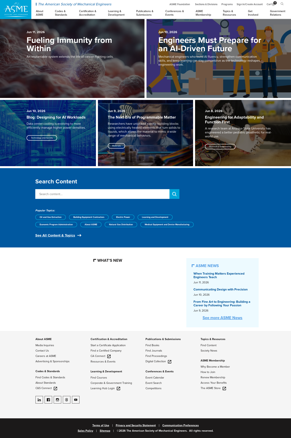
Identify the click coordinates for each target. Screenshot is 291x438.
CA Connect (101, 356)
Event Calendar (155, 377)
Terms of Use (100, 425)
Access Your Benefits (214, 382)
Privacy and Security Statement (136, 425)
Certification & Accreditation (109, 339)
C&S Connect (46, 388)
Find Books (152, 345)
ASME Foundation (179, 4)
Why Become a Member (215, 366)
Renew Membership (213, 377)
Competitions (154, 388)
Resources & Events (103, 361)
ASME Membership (213, 360)
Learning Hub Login (105, 388)
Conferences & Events (160, 371)
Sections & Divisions (206, 4)
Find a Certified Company (106, 350)
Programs (227, 4)
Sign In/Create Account (250, 4)
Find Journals (154, 350)
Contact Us (42, 350)
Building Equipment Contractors (88, 217)
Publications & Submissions (163, 339)
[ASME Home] (15, 9)
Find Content (208, 345)
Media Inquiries (44, 345)
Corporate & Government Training (111, 383)
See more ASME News (222, 317)
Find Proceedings (156, 356)
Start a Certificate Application (108, 345)
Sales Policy (85, 431)
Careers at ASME (45, 356)
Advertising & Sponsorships (52, 361)
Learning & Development (106, 371)
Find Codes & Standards (50, 377)
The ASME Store (213, 388)
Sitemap (105, 431)
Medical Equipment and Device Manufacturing (167, 224)
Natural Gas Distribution (121, 224)
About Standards (45, 382)
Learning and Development (155, 217)
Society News (209, 350)
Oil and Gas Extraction (50, 217)
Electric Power (123, 217)
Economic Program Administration (56, 224)
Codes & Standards (47, 371)
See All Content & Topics (55, 235)
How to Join (208, 372)
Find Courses (99, 377)
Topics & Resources (213, 339)
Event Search (154, 383)
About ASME (91, 224)
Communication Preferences (180, 425)
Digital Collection (158, 361)
